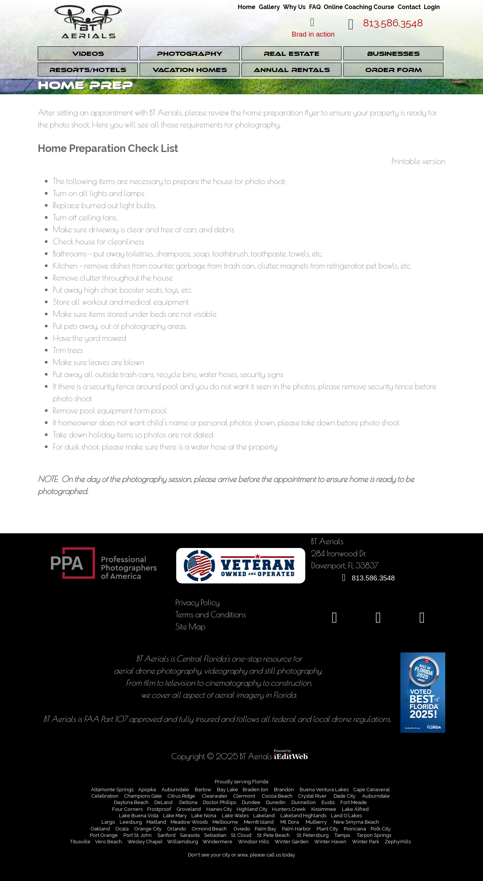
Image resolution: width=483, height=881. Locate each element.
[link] (247, 4)
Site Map (190, 626)
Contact (409, 7)
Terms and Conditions (210, 614)
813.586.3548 (394, 23)
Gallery (268, 7)
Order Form (393, 70)
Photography (189, 54)
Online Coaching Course (359, 7)
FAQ (314, 7)
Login (431, 7)
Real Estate (292, 54)
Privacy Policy (197, 602)
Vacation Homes (190, 70)
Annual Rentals (291, 70)
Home (246, 7)
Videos (87, 54)
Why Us (293, 7)
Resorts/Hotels (87, 70)
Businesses (393, 54)
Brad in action (313, 34)
